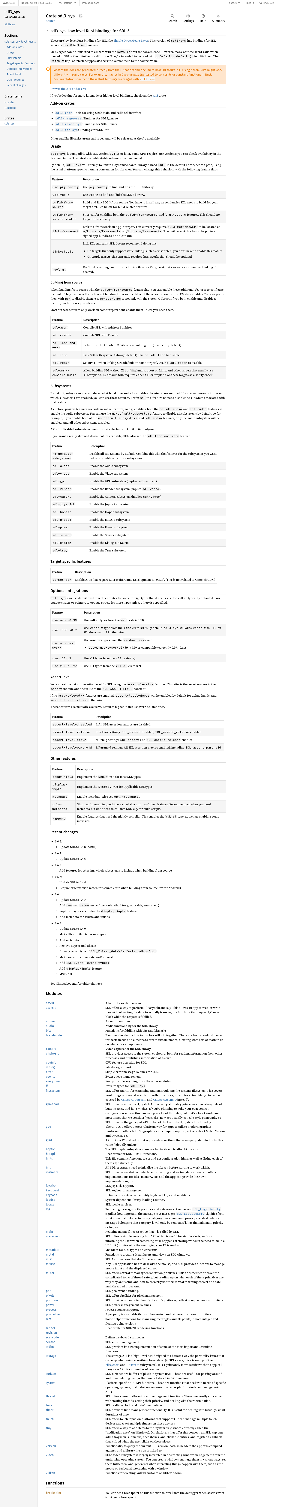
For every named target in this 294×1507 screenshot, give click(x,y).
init (48, 1167)
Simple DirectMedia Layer (130, 40)
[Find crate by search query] (278, 3)
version (51, 1446)
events (50, 1076)
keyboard (52, 1190)
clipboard (52, 1053)
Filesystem (112, 1365)
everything (53, 1081)
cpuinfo (51, 1062)
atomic (51, 1021)
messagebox (54, 1236)
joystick (51, 1185)
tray (48, 1428)
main (49, 1231)
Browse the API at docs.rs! (68, 89)
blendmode (54, 1035)
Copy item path (81, 16)
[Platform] (67, 3)
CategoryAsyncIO (165, 1099)
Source (50, 21)
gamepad (52, 1104)
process (51, 1309)
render (50, 1328)
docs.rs (233, 3)
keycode (51, 1195)
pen (48, 1291)
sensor (50, 1342)
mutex (50, 1273)
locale (50, 1204)
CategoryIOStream (133, 1099)
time (49, 1405)
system (51, 1383)
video (50, 1455)
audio (50, 1026)
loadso (50, 1200)
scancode (52, 1337)
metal (50, 1254)
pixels (50, 1295)
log (48, 1209)
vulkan (50, 1473)
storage (51, 1356)
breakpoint (53, 1493)
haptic (50, 1149)
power (50, 1305)
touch (50, 1419)
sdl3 (155, 95)
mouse (50, 1264)
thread (50, 1396)
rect (48, 1319)
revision (51, 1332)
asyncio (51, 1008)
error (49, 1072)
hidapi (50, 1154)
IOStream (132, 1365)
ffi (47, 1086)
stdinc (50, 1347)
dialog (50, 1067)
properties (53, 1314)
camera (51, 1049)
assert (50, 1003)
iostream (52, 1172)
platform (52, 1300)
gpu (48, 1126)
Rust (248, 3)
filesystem (53, 1090)
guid (49, 1140)
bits (48, 1030)
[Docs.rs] (9, 3)
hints (49, 1158)
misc (49, 1259)
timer (49, 1410)
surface (51, 1374)
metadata (52, 1250)
